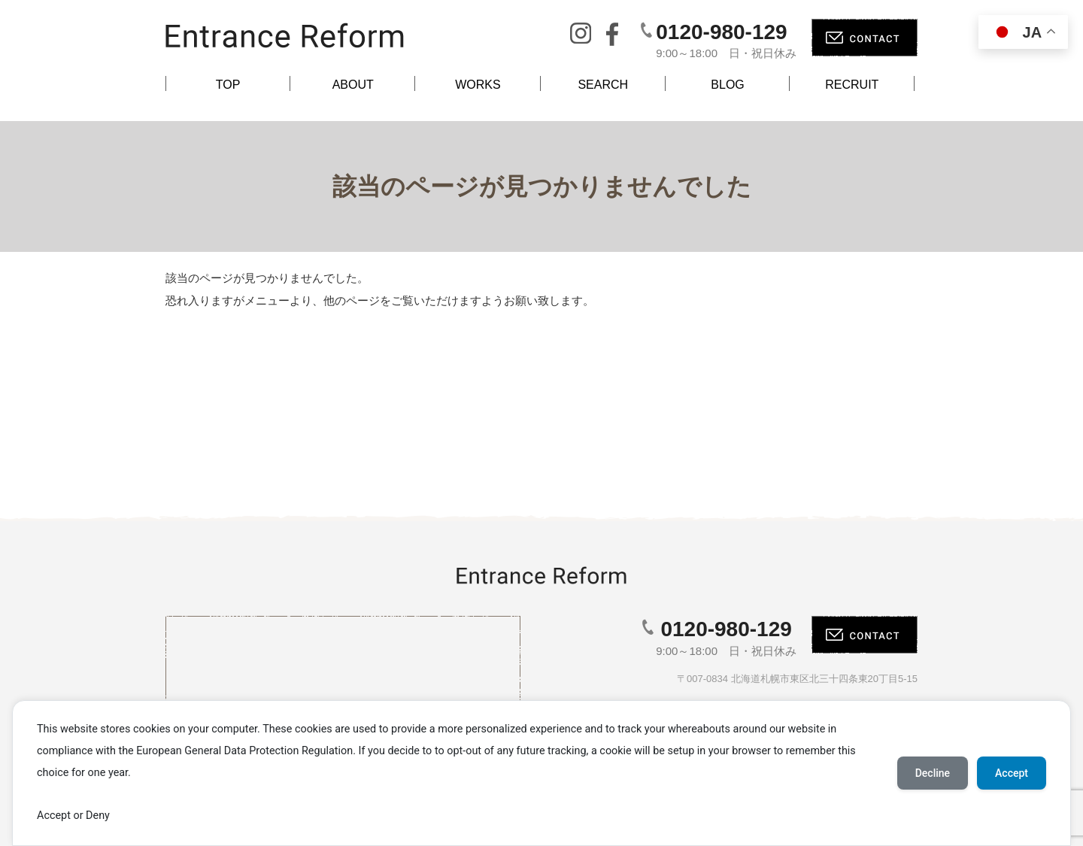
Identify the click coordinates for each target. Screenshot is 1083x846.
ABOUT (353, 84)
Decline (932, 773)
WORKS (477, 84)
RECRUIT (851, 84)
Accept (1011, 773)
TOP (228, 84)
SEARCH (603, 84)
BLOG (727, 84)
